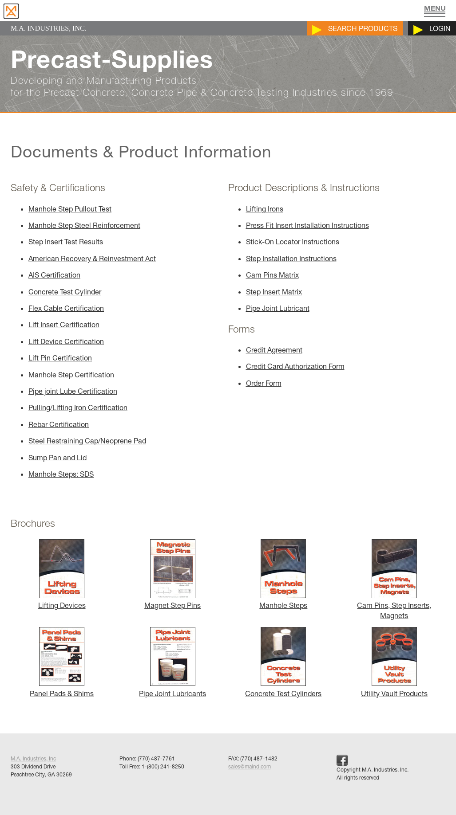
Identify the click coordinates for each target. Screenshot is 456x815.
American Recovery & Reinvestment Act (92, 258)
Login (440, 28)
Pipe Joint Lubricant (277, 308)
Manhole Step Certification (71, 374)
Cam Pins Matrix (272, 274)
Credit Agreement (274, 349)
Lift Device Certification (66, 341)
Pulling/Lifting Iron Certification (77, 407)
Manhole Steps (283, 600)
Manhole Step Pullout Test (69, 208)
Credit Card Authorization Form (295, 366)
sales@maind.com (249, 766)
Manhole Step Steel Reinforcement (84, 225)
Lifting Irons (264, 208)
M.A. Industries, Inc (33, 758)
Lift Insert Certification (63, 324)
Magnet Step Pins (172, 600)
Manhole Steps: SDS (61, 474)
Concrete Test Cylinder (64, 291)
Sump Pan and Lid (57, 457)
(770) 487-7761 (156, 758)
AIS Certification (54, 274)
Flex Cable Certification (66, 308)
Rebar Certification (58, 424)
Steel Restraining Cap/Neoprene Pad (87, 440)
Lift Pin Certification (60, 357)
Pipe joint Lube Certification (72, 391)
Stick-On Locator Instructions (292, 241)
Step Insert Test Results (65, 241)
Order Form (264, 383)
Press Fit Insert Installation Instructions (307, 225)
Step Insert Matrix (274, 291)
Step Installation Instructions (291, 258)
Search (362, 28)
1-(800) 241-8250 (163, 766)
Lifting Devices (62, 600)
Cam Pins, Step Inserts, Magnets (394, 605)
